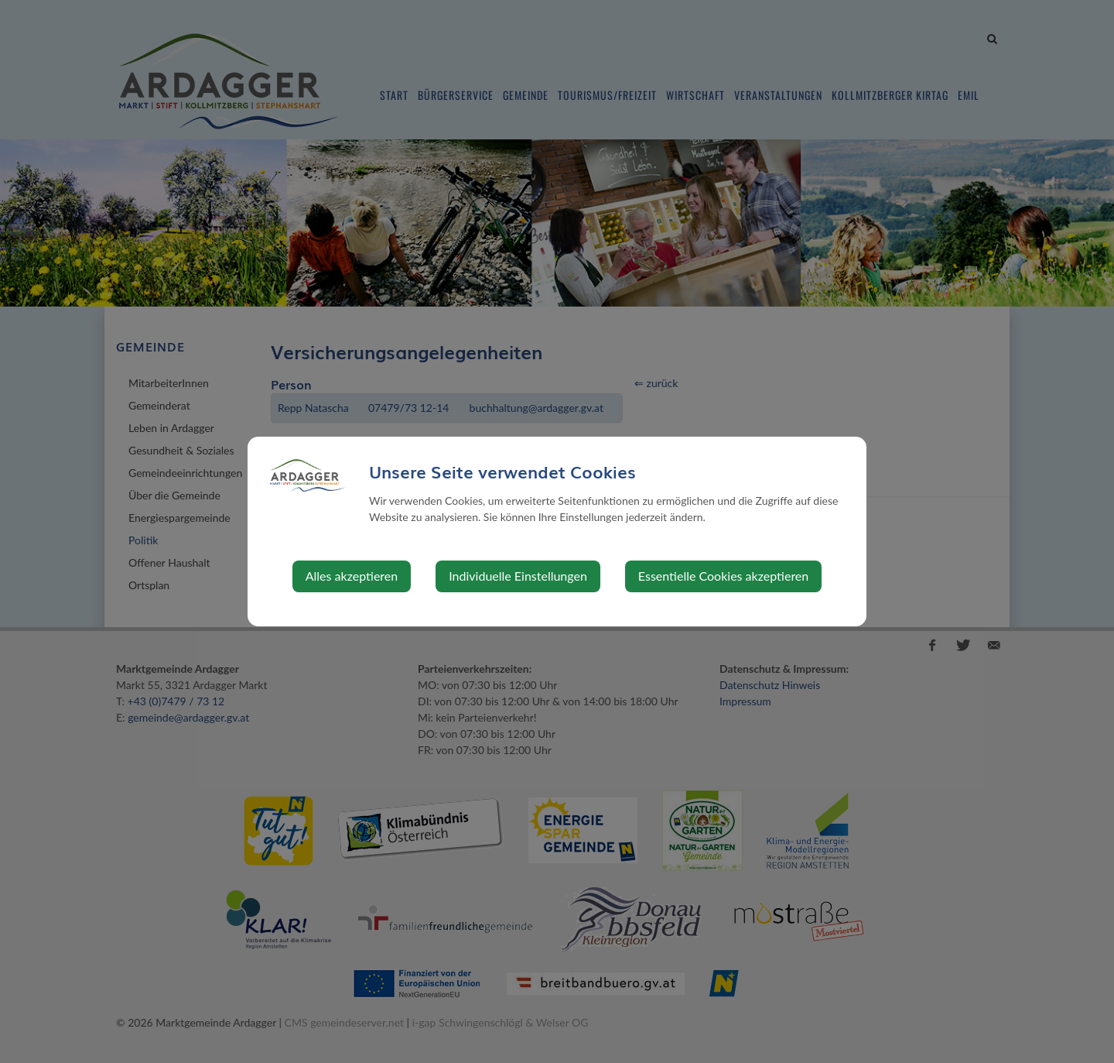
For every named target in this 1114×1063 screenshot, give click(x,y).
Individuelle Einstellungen (518, 575)
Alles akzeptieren (352, 575)
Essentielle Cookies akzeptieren (723, 575)
